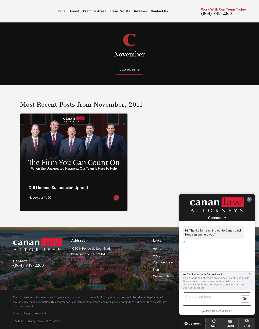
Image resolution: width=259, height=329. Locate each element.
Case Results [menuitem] (120, 11)
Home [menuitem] (61, 11)
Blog (156, 269)
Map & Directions (83, 260)
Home (157, 249)
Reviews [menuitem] (140, 11)
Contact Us (161, 276)
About (157, 256)
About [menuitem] (74, 11)
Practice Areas (163, 262)
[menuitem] (18, 321)
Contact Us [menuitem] (159, 11)
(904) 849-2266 (216, 14)
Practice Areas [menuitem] (94, 11)
